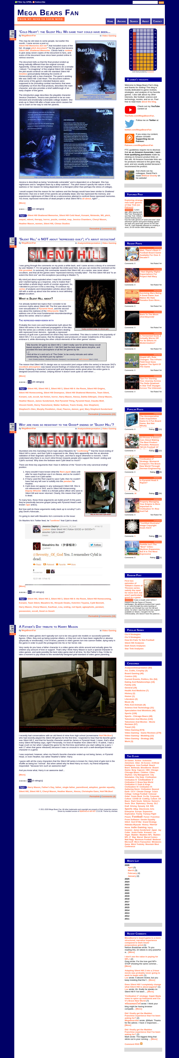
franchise (154, 817)
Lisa (60, 607)
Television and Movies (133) (139, 719)
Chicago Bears (132, 772)
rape (28, 505)
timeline (23, 74)
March (131, 870)
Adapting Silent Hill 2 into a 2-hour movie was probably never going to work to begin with (142, 972)
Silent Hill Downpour (54, 392)
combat (62, 219)
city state (140, 777)
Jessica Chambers (82, 219)
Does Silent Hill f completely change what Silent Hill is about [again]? (143, 985)
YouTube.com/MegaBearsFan (139, 116)
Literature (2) (131, 699)
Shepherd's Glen (27, 409)
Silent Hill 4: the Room (75, 388)
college (128, 794)
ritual (59, 409)
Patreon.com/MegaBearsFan (139, 145)
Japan (154, 830)
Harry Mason (65, 397)
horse (127, 827)
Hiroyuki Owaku (62, 603)
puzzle (54, 219)
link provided (25, 270)
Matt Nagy (129, 839)
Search (134, 21)
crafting (146, 799)
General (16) (131, 687)
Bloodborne (146, 768)
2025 (127, 879)
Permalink (95, 228)
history (145, 825)
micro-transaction (142, 842)
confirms (55, 520)
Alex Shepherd (91, 405)
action (138, 760)
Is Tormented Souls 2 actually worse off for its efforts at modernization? (150, 339)
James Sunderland (44, 401)
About (145, 21)
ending (67, 607)
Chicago (154, 770)
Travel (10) (130, 727)
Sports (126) (131, 713)
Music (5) (129, 702)
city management (141, 775)
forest (147, 817)
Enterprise (129, 811)
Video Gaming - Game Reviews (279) (143, 733)
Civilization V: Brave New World (139, 782)
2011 (127, 919)
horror (46, 219)
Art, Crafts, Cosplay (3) (136, 670)
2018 (127, 899)
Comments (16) (107, 616)
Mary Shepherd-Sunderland (98, 409)
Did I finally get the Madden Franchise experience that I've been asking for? (142, 1015)
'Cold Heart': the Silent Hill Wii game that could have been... (64, 32)
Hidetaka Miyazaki (133, 825)
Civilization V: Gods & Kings (137, 784)
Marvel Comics (150, 837)
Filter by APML (24, 2)
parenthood (82, 787)
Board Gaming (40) (134, 673)
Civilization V (145, 779)
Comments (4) (108, 796)
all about (86, 198)
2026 (143, 870)
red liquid (76, 607)
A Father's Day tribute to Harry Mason (48, 627)
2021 (127, 890)
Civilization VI (132, 787)
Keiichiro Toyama (80, 603)
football (137, 816)
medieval (157, 839)
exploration (130, 814)
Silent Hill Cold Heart (69, 215)
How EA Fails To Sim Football (139, 640)
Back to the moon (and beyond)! (149, 315)
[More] (22, 203)
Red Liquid (65, 472)
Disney (150, 803)
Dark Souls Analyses (135, 646)
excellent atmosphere (30, 367)
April (130, 867)
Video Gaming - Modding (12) (139, 735)
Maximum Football (143, 839)
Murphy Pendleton (46, 409)
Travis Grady (76, 405)
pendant (68, 481)
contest (68, 50)
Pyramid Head (46, 308)
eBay (135, 809)
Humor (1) (130, 696)
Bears (127, 768)
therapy (38, 219)
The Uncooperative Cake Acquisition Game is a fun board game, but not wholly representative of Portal (143, 423)
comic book (136, 796)
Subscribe (40, 2)
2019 (127, 896)
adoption (93, 787)
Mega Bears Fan (48, 12)
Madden (134, 835)
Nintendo (94, 215)
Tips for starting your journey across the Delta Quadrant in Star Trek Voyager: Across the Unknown (150, 383)
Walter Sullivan (60, 405)
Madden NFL (146, 835)
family (139, 814)
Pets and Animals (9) (135, 705)
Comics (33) (131, 676)
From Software (132, 819)
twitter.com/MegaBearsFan (138, 130)
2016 (127, 904)
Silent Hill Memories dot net (33, 45)
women (38, 223)
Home (110, 21)
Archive (121, 21)
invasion (129, 830)
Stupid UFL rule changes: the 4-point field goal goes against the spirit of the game (151, 362)
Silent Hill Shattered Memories (43, 215)
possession (25, 611)
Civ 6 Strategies (133, 634)
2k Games (129, 760)
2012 (127, 916)
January (132, 876)
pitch (107, 215)
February (132, 873)
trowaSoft (150, 72)
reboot (30, 219)
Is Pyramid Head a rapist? (149, 481)
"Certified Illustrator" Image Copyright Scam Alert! (150, 525)
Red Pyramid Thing (64, 401)
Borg (134, 770)
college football (140, 794)
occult (36, 397)
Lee (126, 977)
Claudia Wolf (97, 401)
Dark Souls (136, 801)
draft (127, 806)
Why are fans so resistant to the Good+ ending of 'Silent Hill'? (66, 425)
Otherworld (52, 311)
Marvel (140, 837)
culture (154, 799)
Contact (157, 21)
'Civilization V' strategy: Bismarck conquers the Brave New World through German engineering (150, 464)
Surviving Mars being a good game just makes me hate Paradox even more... (150, 296)
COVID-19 (136, 799)
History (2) (130, 693)
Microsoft (129, 842)
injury (150, 827)
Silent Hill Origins (96, 388)
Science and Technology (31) (139, 707)
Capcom (141, 770)
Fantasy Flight (149, 814)
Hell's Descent (84, 359)
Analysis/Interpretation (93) (138, 668)
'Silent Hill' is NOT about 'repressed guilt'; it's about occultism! (67, 239)
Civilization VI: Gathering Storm (139, 788)
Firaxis (128, 817)
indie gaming (138, 827)
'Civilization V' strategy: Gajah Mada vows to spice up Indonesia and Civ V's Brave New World (143, 998)
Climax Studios (62, 223)
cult (30, 397)
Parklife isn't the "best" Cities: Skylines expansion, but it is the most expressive (150, 549)
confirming (82, 451)
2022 (127, 887)
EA (147, 806)
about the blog (148, 102)
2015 (127, 907)
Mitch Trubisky (137, 844)
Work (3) (129, 741)
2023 (127, 884)
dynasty (141, 806)
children (144, 772)
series (22, 289)
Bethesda (135, 768)
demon (75, 409)
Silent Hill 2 (44, 388)
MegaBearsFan (29, 36)
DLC (156, 803)
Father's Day (48, 787)
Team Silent (103, 392)
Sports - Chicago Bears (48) (139, 716)
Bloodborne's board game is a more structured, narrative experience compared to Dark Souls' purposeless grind (143, 941)
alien (137, 763)
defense (147, 801)
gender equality (107, 787)
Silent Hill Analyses (134, 643)
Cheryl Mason (99, 219)
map (69, 219)
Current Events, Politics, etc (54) (141, 679)
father (58, 787)
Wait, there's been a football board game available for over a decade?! (150, 254)
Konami (85, 215)
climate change (144, 791)
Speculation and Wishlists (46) (140, 710)
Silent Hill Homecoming (31, 392)
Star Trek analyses (134, 648)
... (155, 227)
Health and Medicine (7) (137, 690)
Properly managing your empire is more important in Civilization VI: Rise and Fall (150, 506)
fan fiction (45, 397)
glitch (127, 822)
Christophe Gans (90, 791)
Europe (138, 811)
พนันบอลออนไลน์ (133, 1003)
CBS (148, 770)
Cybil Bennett (97, 603)
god (82, 409)
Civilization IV (131, 780)
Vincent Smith (26, 405)
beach (152, 765)
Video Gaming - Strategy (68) (139, 738)
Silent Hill (48, 223)
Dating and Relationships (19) (140, 682)
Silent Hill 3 (56, 388)
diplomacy (141, 803)
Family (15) (130, 685)
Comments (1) (108, 228)
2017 (127, 902)
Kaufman (52, 607)
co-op (146, 796)
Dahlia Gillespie (89, 397)
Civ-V (133, 791)
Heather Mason (26, 223)
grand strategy (149, 822)
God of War (136, 822)
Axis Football (142, 765)
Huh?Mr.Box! (105, 735)
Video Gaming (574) (134, 730)
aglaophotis (88, 607)
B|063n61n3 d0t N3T (88, 811)
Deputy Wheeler (33, 491)
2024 (127, 882)
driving (133, 806)
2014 (127, 910)
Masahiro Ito (47, 603)
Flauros (66, 409)
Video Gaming (109, 36)
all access (145, 763)
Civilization (150, 777)
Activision (146, 760)
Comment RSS (134, 1044)
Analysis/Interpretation (89, 243)
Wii (102, 215)
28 (135, 493)
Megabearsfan (132, 1020)
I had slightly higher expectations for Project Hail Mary (150, 274)
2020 (127, 893)
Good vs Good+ (47, 611)
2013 (127, 913)
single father (68, 787)
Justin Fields (137, 832)
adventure (129, 763)
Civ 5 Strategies (133, 637)
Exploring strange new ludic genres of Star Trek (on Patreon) (134, 203)
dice (133, 803)
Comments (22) (107, 414)
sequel (22, 219)
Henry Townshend (43, 405)
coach (155, 791)
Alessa (76, 397)
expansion (148, 811)
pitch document (39, 48)
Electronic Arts (146, 809)
